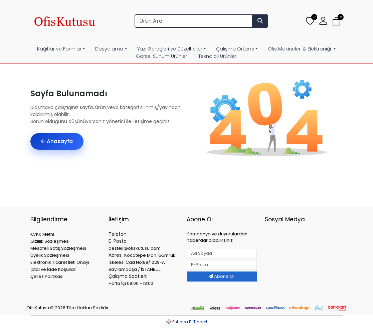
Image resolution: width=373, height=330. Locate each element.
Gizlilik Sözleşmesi (49, 241)
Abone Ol (221, 276)
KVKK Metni (42, 234)
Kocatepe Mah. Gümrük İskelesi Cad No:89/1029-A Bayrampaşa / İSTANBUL (142, 262)
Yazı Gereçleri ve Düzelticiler (169, 48)
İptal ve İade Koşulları (53, 269)
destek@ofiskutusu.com (135, 248)
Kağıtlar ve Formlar (59, 48)
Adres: (116, 255)
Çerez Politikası (46, 276)
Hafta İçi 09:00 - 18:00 (131, 283)
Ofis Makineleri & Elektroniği (300, 48)
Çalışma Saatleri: (128, 276)
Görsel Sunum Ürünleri (162, 56)
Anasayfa (57, 141)
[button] (323, 21)
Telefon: (118, 234)
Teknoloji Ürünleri (217, 56)
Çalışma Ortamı (235, 48)
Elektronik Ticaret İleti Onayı (59, 262)
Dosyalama (109, 48)
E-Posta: (118, 241)
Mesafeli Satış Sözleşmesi (58, 248)
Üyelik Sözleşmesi (49, 255)
